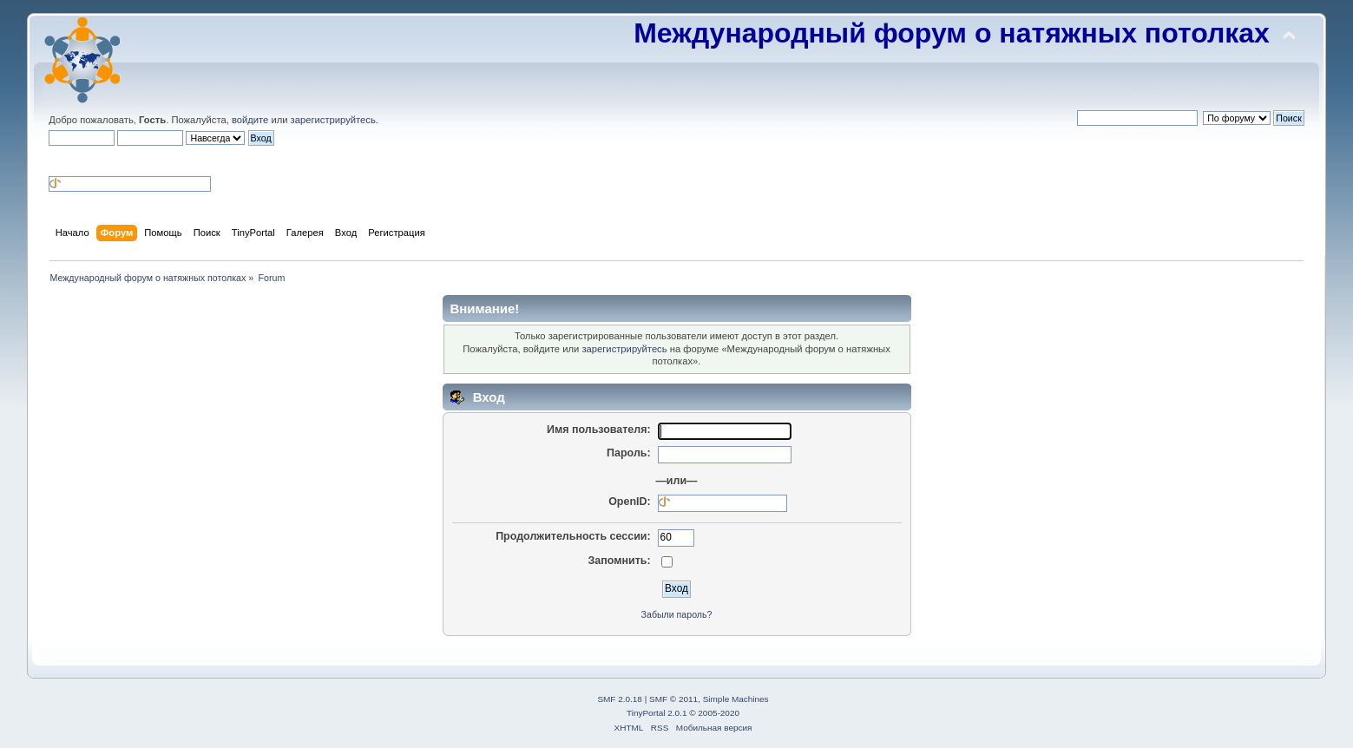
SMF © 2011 (673, 699)
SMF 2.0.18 (619, 699)
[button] (55, 160)
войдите (250, 120)
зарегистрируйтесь (333, 120)
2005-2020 (718, 713)
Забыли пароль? (677, 614)
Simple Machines (736, 699)
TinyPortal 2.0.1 (656, 713)
